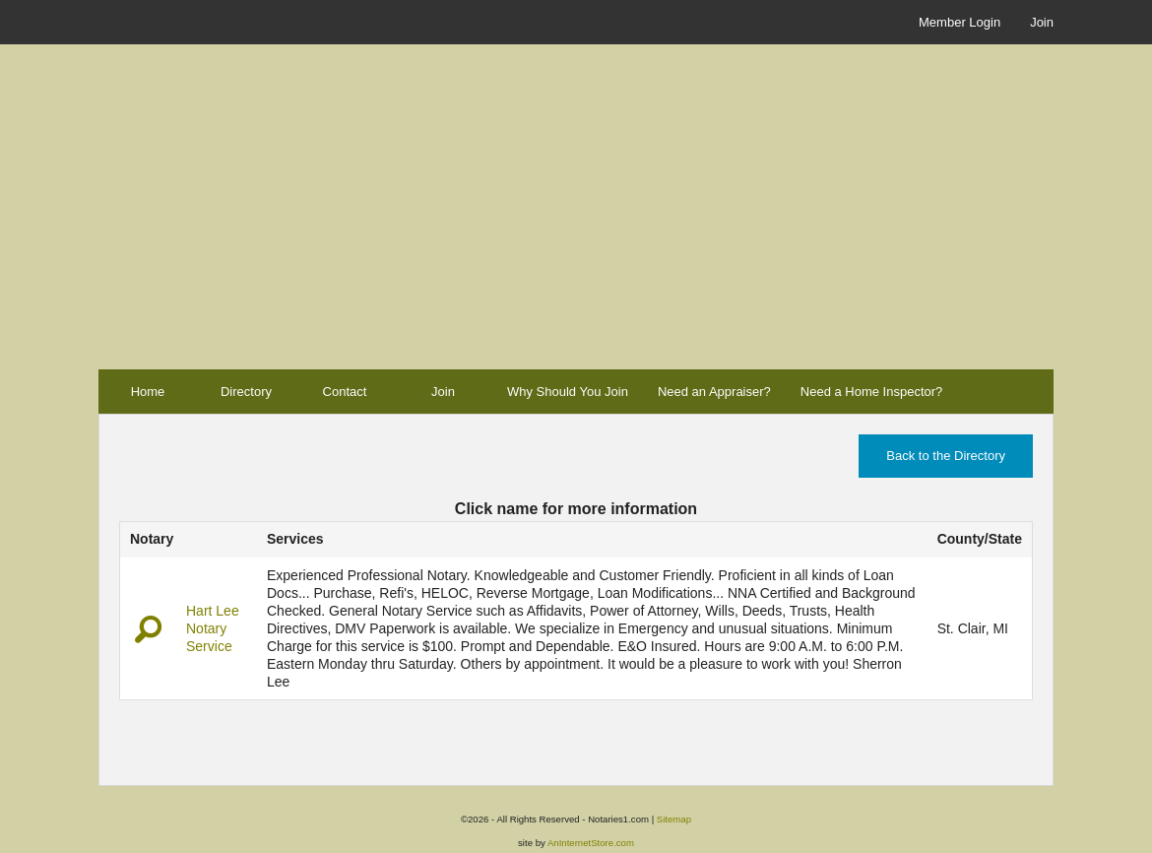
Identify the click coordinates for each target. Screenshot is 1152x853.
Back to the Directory (945, 455)
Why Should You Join (567, 391)
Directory (246, 391)
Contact (345, 391)
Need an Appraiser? (714, 391)
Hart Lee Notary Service (212, 628)
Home (148, 391)
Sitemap (674, 819)
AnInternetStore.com (590, 842)
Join (1042, 22)
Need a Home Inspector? (871, 391)
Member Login (959, 22)
